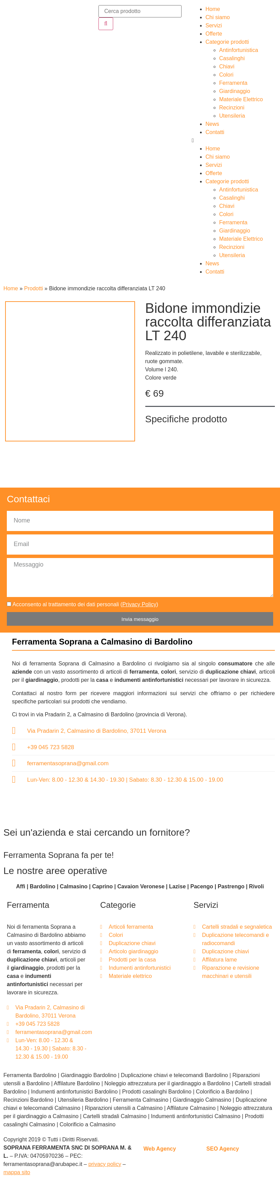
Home (212, 9)
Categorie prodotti (227, 42)
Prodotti (33, 288)
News (212, 124)
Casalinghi (232, 58)
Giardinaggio (234, 91)
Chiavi (226, 66)
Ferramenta (233, 83)
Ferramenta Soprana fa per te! (58, 855)
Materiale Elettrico (241, 99)
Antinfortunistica (238, 50)
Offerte (213, 34)
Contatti (214, 132)
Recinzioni (231, 107)
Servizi (213, 25)
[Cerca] (105, 23)
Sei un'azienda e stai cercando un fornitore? (96, 832)
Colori (226, 75)
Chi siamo (217, 17)
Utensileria (232, 116)
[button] (233, 140)
